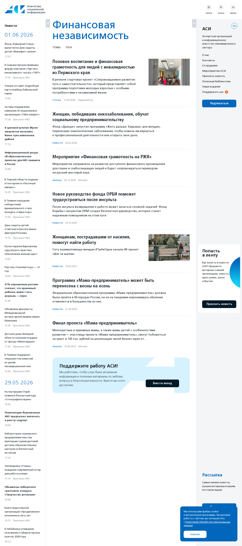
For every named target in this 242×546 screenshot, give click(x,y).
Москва (82, 180)
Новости (57, 142)
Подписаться (219, 103)
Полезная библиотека (216, 81)
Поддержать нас (213, 91)
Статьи (56, 100)
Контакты (208, 60)
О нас (205, 54)
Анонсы (57, 180)
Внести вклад (162, 383)
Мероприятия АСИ (214, 70)
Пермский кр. (85, 100)
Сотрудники (210, 65)
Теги (68, 47)
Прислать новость (213, 75)
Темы (56, 47)
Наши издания (211, 86)
